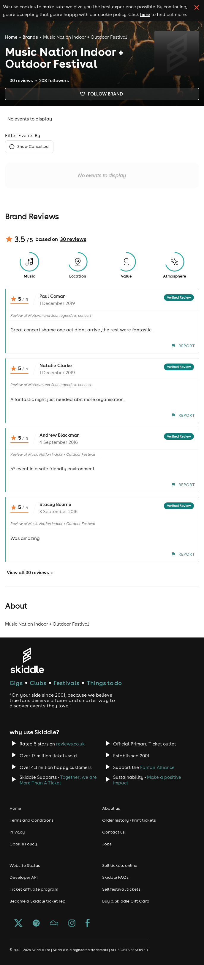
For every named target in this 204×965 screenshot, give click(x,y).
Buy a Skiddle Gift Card (125, 901)
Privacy (17, 832)
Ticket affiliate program (34, 889)
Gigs (16, 683)
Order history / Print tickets (129, 820)
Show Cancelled (29, 147)
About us (111, 808)
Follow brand (102, 94)
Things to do (104, 683)
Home (11, 37)
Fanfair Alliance (157, 767)
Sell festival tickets (121, 889)
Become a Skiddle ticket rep (37, 901)
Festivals (66, 683)
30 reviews (73, 239)
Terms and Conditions (31, 820)
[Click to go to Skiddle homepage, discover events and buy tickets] (27, 660)
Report (183, 346)
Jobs (107, 844)
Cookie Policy (23, 844)
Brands (30, 37)
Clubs (38, 683)
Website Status (25, 865)
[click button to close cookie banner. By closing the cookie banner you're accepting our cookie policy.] (196, 7)
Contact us (113, 832)
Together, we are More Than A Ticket (58, 780)
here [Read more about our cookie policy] (145, 14)
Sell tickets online (119, 865)
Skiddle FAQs (115, 877)
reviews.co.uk (70, 744)
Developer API (24, 877)
